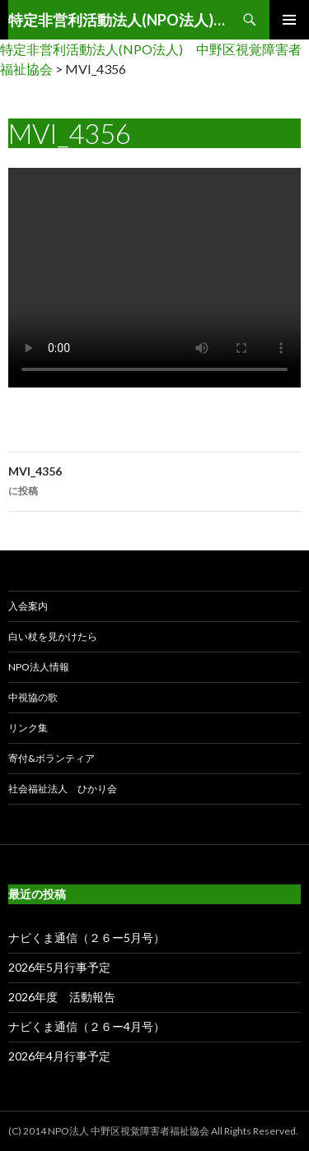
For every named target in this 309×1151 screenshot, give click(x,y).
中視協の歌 (33, 697)
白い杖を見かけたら (52, 636)
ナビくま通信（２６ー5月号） (86, 937)
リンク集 (28, 728)
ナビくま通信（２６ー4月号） (86, 1026)
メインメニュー (289, 19)
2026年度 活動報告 (61, 997)
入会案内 (28, 606)
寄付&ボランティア (51, 758)
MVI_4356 (154, 482)
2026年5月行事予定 (59, 967)
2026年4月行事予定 (59, 1056)
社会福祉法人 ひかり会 (62, 788)
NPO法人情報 (38, 667)
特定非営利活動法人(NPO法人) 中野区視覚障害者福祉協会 (119, 20)
